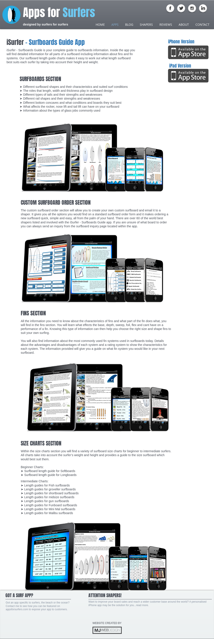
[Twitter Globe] (181, 8)
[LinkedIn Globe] (203, 8)
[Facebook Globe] (170, 8)
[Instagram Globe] (192, 8)
